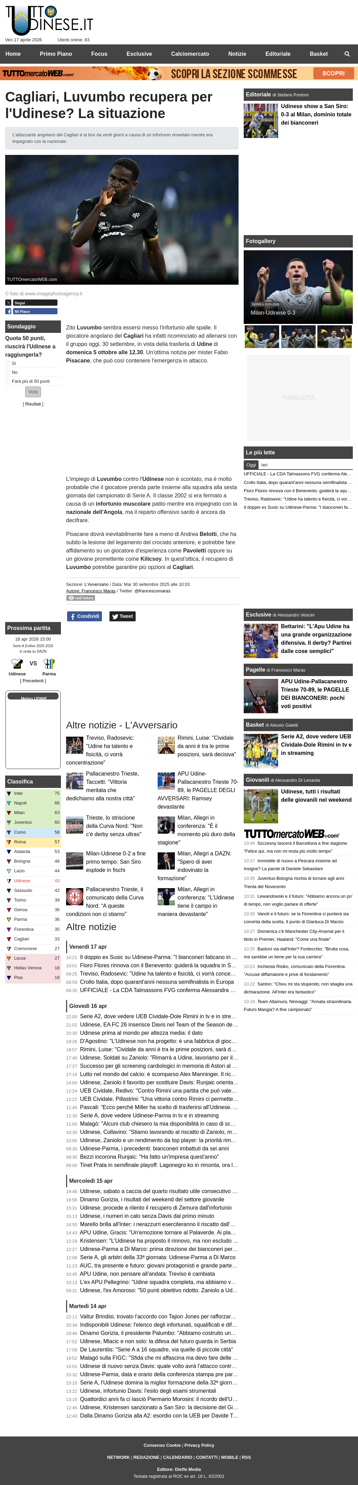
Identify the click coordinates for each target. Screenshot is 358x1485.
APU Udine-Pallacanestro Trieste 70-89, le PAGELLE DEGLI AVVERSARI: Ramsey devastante (198, 790)
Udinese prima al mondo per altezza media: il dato (141, 1033)
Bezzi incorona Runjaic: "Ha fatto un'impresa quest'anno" (149, 1157)
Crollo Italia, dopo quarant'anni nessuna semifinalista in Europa (157, 982)
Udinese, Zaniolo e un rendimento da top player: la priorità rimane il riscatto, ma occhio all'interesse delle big (212, 1140)
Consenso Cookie (162, 1445)
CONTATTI (207, 1457)
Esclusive (258, 615)
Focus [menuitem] (99, 54)
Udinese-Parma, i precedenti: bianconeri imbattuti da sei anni (154, 1148)
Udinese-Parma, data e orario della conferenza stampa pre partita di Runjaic (173, 1374)
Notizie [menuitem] (237, 54)
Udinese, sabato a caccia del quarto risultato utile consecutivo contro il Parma (175, 1191)
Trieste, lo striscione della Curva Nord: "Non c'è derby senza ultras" (114, 826)
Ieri (264, 464)
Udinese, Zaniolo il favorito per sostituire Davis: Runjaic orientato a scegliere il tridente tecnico (194, 1082)
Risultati (33, 404)
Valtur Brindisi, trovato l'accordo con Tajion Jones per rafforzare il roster (167, 1316)
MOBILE (229, 1457)
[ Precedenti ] (33, 680)
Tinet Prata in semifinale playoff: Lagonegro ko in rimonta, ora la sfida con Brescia (179, 1165)
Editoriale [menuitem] (278, 54)
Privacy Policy (199, 1445)
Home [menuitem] (13, 54)
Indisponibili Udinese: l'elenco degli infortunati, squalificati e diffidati (161, 1325)
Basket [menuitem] (319, 54)
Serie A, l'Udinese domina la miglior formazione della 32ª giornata (160, 1383)
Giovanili (257, 780)
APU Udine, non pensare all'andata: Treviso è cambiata (147, 1274)
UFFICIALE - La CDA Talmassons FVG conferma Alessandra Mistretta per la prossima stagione (196, 990)
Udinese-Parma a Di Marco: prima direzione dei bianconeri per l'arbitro (166, 1249)
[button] (33, 392)
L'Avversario (96, 584)
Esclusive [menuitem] (139, 54)
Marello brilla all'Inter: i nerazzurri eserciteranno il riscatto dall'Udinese (165, 1224)
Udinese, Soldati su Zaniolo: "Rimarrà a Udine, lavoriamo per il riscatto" (167, 1058)
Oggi (251, 464)
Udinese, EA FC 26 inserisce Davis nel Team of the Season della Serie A (168, 1025)
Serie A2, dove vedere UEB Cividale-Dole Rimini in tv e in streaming (163, 1016)
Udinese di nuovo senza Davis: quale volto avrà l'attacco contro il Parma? (170, 1366)
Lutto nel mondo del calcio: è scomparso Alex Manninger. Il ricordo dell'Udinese (177, 1074)
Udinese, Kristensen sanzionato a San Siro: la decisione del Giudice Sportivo (174, 1407)
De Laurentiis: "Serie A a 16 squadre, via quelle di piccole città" (156, 1349)
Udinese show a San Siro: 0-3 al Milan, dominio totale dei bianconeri (316, 114)
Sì (14, 363)
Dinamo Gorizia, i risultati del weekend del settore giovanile (152, 1199)
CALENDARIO (177, 1457)
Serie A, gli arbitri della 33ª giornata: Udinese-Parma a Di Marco (157, 1257)
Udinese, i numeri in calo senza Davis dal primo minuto (147, 1216)
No (15, 372)
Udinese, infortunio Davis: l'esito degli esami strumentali (148, 1391)
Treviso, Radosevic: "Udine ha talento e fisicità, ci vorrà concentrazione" (167, 974)
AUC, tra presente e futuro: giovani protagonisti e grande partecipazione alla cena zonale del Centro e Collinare (215, 1265)
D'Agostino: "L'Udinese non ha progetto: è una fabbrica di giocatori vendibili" (173, 1041)
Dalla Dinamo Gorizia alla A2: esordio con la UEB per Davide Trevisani (166, 1416)
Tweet (122, 616)
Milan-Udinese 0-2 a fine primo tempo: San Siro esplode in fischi (116, 862)
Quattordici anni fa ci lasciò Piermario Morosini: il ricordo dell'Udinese (164, 1399)
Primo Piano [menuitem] (56, 54)
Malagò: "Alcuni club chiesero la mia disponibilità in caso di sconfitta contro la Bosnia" (184, 1124)
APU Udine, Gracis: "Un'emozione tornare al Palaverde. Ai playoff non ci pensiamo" (181, 1232)
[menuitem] (346, 54)
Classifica (20, 781)
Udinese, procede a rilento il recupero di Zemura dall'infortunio (156, 1208)
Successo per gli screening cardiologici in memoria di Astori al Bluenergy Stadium (179, 1066)
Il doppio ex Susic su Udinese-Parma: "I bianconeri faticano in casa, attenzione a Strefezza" (192, 957)
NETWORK (118, 1457)
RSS (246, 1457)
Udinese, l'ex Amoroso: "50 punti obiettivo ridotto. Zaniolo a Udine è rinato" (171, 1290)
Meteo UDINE (34, 698)
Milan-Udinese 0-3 (273, 313)
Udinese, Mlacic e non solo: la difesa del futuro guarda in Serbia (158, 1341)
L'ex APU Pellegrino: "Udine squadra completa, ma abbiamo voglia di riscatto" (175, 1282)
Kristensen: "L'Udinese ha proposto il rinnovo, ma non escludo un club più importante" (184, 1241)
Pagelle (255, 670)
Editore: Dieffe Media (179, 1469)
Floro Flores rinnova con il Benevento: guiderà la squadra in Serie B (162, 965)
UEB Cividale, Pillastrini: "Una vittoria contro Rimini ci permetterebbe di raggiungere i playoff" (193, 1099)
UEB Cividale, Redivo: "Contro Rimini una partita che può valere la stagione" (173, 1091)
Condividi (84, 616)
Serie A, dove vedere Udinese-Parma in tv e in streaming (149, 1115)
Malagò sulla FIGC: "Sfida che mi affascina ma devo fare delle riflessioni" (169, 1358)
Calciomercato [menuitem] (190, 54)
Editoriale (259, 94)
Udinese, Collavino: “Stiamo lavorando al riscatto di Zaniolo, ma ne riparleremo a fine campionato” (199, 1132)
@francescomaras (152, 590)
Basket (255, 725)
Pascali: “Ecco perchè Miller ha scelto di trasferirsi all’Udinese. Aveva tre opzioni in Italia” (188, 1107)
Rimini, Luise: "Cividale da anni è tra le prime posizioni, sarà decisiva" (207, 746)
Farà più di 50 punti (31, 381)
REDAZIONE (146, 1457)
